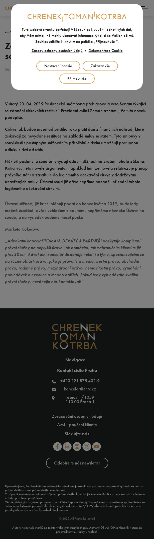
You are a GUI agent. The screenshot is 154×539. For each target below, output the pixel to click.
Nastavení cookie (58, 65)
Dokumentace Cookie (106, 50)
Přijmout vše (77, 78)
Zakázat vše (100, 65)
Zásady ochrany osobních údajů (57, 50)
